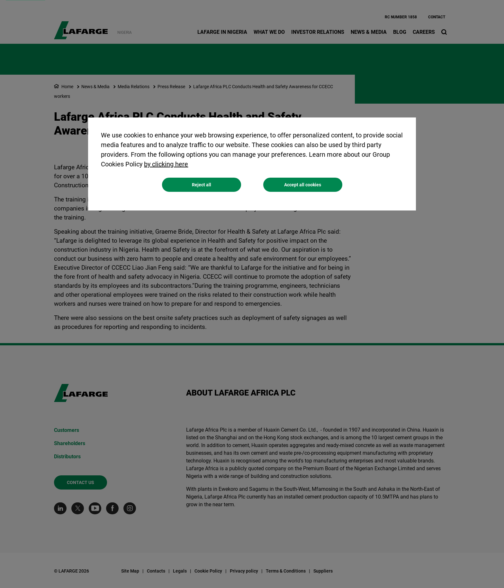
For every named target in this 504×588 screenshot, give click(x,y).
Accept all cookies (302, 185)
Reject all (201, 185)
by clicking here (166, 165)
